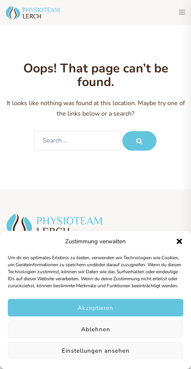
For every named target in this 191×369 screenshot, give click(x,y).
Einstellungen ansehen (96, 351)
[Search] (139, 141)
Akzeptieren (95, 308)
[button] (179, 241)
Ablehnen (95, 329)
